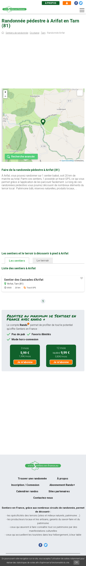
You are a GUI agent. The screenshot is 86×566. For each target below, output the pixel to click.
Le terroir (43, 260)
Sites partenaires (59, 491)
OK (76, 562)
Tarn (43, 33)
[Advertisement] (43, 62)
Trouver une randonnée (32, 478)
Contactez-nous (43, 497)
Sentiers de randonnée (17, 33)
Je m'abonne (25, 362)
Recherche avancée (23, 156)
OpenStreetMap (67, 161)
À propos (50, 3)
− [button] (5, 96)
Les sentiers (17, 260)
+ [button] (5, 92)
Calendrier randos (27, 491)
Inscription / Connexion (25, 484)
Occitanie (34, 33)
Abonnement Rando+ (62, 484)
